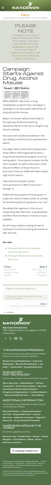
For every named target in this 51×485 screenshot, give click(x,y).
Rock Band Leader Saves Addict (11, 271)
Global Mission (27, 383)
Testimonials (16, 367)
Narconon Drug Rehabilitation (17, 361)
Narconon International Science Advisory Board (25, 387)
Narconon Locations (12, 442)
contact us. (31, 58)
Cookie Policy (19, 463)
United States (24, 436)
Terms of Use (31, 463)
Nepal (30, 439)
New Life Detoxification (26, 364)
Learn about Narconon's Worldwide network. (26, 55)
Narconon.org (9, 436)
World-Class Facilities (25, 386)
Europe (36, 436)
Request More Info (22, 414)
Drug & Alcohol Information (27, 420)
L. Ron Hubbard (37, 395)
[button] (25, 452)
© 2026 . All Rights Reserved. (21, 461)
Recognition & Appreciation (15, 392)
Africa (38, 439)
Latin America (19, 439)
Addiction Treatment (24, 417)
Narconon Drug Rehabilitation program (25, 45)
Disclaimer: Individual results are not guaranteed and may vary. (22, 466)
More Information (11, 411)
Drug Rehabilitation (33, 367)
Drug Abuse (28, 52)
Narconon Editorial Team (16, 395)
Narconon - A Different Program (39, 271)
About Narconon (10, 383)
